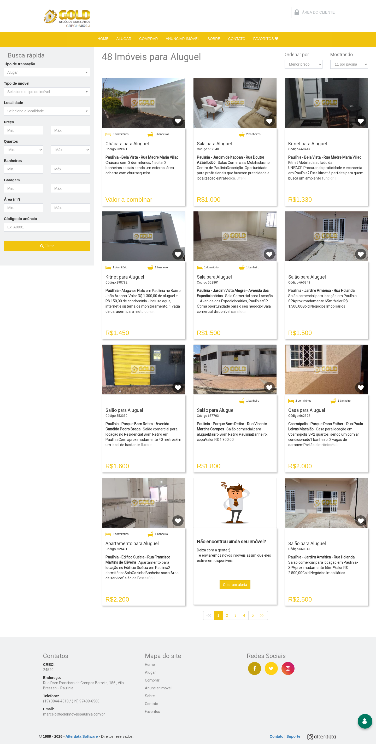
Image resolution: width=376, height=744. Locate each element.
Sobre (150, 696)
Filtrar (47, 246)
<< (209, 615)
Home (150, 664)
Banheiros (13, 161)
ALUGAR (124, 39)
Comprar (152, 680)
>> (262, 615)
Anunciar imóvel (158, 688)
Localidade (13, 103)
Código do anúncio (20, 219)
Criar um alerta (235, 584)
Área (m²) (12, 199)
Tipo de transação (19, 64)
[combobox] (47, 72)
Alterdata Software (82, 736)
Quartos (11, 141)
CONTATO (236, 39)
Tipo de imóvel (17, 83)
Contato (151, 704)
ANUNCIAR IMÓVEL (183, 39)
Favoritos (152, 712)
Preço (9, 122)
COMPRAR (148, 39)
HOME (103, 39)
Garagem (12, 180)
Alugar (150, 672)
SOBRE (214, 39)
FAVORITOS (266, 39)
